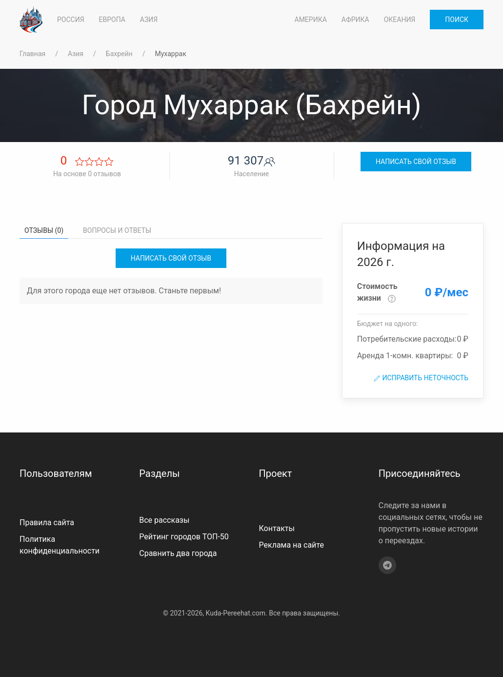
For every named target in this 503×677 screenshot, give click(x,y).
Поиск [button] (456, 19)
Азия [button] (149, 19)
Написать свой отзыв (416, 161)
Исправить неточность (420, 378)
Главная (32, 54)
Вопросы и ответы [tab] (117, 230)
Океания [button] (400, 19)
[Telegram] (387, 565)
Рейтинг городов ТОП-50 (184, 536)
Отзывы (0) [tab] (43, 230)
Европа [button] (112, 19)
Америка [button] (311, 19)
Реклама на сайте (291, 545)
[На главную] (31, 19)
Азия (75, 54)
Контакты (277, 528)
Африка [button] (355, 19)
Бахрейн (119, 54)
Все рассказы (164, 520)
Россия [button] (70, 19)
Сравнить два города (178, 553)
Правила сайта (47, 522)
